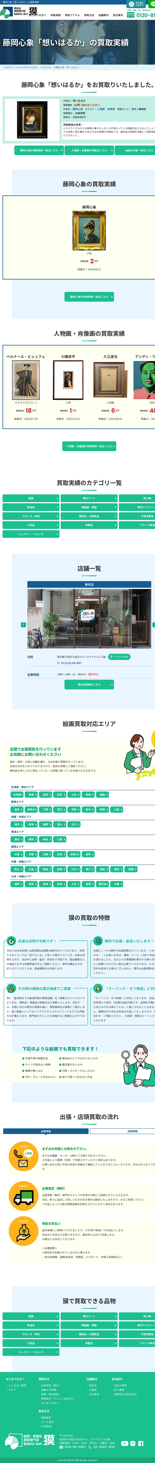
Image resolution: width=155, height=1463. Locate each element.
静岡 (31, 839)
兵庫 (45, 854)
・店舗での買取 (47, 1390)
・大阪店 (91, 1390)
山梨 (116, 809)
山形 (74, 794)
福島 (102, 794)
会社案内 (116, 1379)
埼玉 (59, 809)
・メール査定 (46, 1422)
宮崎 (88, 884)
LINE (72, 1155)
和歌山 (74, 854)
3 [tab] (92, 694)
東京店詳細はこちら (95, 684)
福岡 (17, 884)
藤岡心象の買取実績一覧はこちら (41, 150)
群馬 (102, 809)
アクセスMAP (119, 657)
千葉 (45, 809)
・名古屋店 (92, 1394)
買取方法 (44, 1379)
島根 (59, 869)
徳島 (102, 869)
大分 (74, 884)
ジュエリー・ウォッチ (31, 534)
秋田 (45, 794)
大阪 (17, 854)
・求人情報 (117, 1390)
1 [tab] (89, 276)
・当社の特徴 (119, 1385)
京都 (31, 854)
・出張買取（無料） (50, 1385)
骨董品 (89, 525)
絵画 (31, 498)
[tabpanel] (89, 237)
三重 (59, 839)
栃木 (88, 809)
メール (63, 1155)
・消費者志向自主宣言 (124, 1394)
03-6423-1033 (101, 1447)
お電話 (53, 1155)
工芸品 (31, 525)
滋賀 (88, 854)
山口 (74, 869)
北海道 (17, 794)
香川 (88, 869)
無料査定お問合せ (136, 4)
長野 (45, 824)
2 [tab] (89, 694)
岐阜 (45, 839)
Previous (23, 624)
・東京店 (91, 1385)
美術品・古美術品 (89, 516)
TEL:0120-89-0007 (71, 663)
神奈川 (31, 809)
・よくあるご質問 (16, 1385)
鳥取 (45, 869)
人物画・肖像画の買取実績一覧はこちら (90, 446)
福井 (17, 824)
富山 (59, 824)
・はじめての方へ (49, 1403)
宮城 (88, 794)
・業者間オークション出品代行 (56, 1398)
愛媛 (130, 869)
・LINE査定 (45, 1426)
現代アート (89, 498)
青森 (31, 794)
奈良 (59, 854)
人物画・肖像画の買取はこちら (92, 150)
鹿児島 (102, 884)
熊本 (59, 884)
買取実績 (56, 15)
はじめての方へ (15, 1379)
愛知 (17, 839)
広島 (31, 869)
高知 (116, 869)
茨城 (74, 809)
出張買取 (46, 1131)
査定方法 (44, 1411)
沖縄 (116, 884)
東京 (134, 109)
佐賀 (31, 884)
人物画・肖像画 (106, 109)
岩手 (59, 794)
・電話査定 (45, 1417)
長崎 (45, 884)
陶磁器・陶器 (89, 507)
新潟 (31, 824)
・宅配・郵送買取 (49, 1394)
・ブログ (11, 1390)
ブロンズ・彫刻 (31, 516)
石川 (74, 824)
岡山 (17, 869)
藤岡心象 (78, 109)
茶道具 (31, 507)
